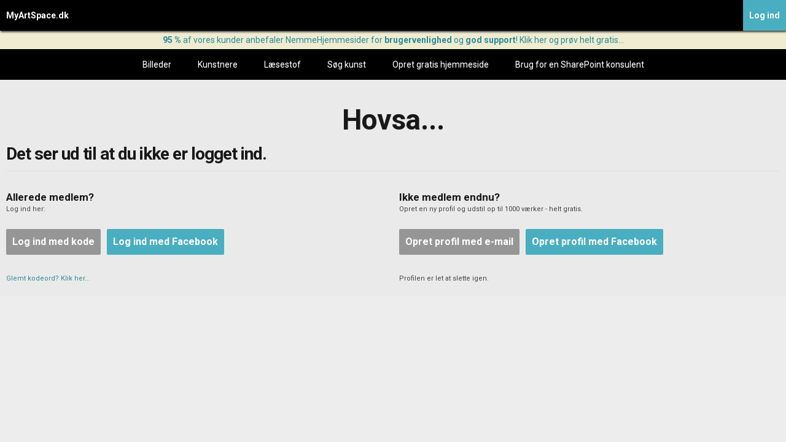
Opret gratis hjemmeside (440, 64)
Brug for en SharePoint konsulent (579, 64)
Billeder (156, 64)
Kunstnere (218, 64)
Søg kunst (346, 64)
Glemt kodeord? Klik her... (48, 278)
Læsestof (282, 64)
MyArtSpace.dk (37, 15)
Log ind (764, 15)
